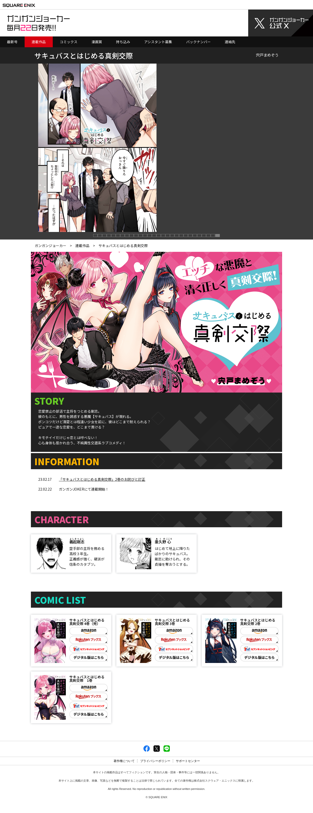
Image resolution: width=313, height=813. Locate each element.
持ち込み (123, 41)
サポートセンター (188, 769)
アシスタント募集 (158, 41)
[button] (95, 236)
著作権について (124, 769)
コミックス (68, 41)
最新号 (12, 41)
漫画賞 (96, 41)
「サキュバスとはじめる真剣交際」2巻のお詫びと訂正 (102, 479)
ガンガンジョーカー (50, 245)
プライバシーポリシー (155, 769)
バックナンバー (198, 41)
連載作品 (39, 41)
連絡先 (230, 41)
